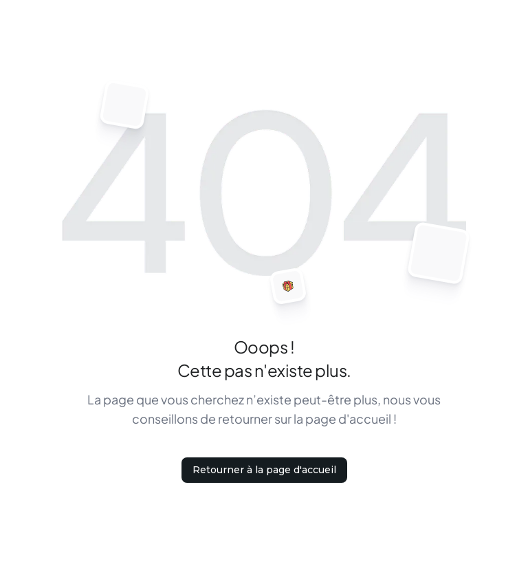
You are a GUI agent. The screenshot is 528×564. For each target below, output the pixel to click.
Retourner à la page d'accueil (264, 470)
